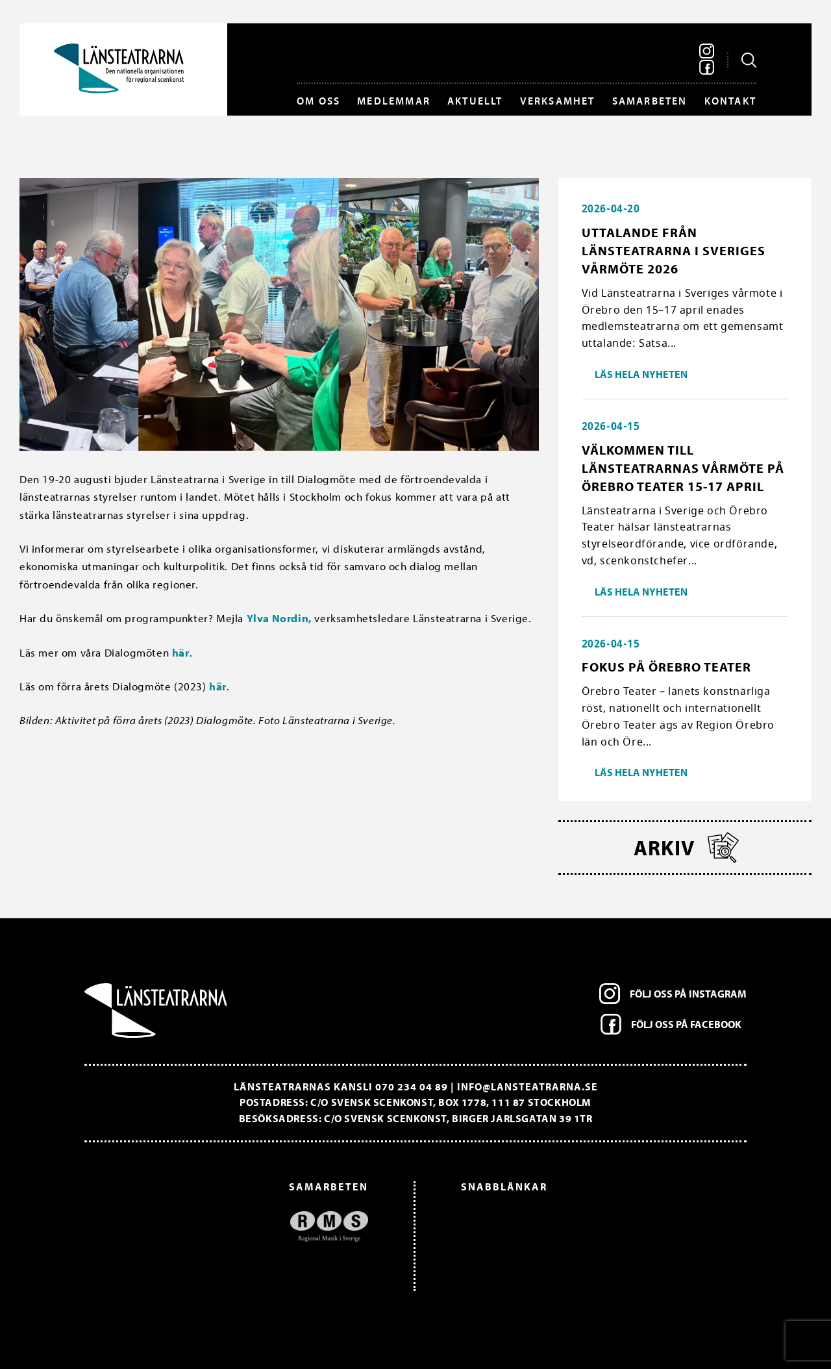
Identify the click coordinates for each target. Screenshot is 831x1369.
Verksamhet (557, 100)
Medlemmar (393, 100)
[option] (232, 1226)
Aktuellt (475, 100)
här (181, 652)
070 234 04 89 (411, 1086)
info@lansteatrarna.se (527, 1086)
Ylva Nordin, (279, 618)
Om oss (318, 100)
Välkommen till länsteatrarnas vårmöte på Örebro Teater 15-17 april (683, 468)
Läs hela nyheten (641, 374)
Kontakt (730, 100)
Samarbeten (650, 100)
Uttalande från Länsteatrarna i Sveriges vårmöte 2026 (673, 250)
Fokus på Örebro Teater (666, 667)
